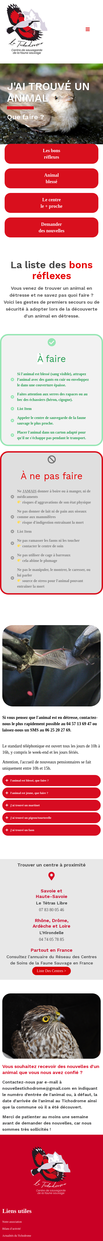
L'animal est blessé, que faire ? (29, 780)
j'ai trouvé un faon (22, 830)
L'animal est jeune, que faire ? (29, 793)
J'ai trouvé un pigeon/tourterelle (30, 817)
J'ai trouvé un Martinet (25, 805)
